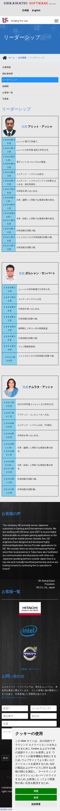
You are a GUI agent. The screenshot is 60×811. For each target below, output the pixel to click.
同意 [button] (36, 791)
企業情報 (6, 67)
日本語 (25, 10)
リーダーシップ (9, 79)
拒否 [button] (36, 797)
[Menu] (56, 21)
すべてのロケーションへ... (15, 697)
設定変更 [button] (36, 804)
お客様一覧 (7, 92)
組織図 (5, 86)
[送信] (5, 758)
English (36, 10)
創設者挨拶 (7, 73)
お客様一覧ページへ (30, 669)
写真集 (5, 98)
